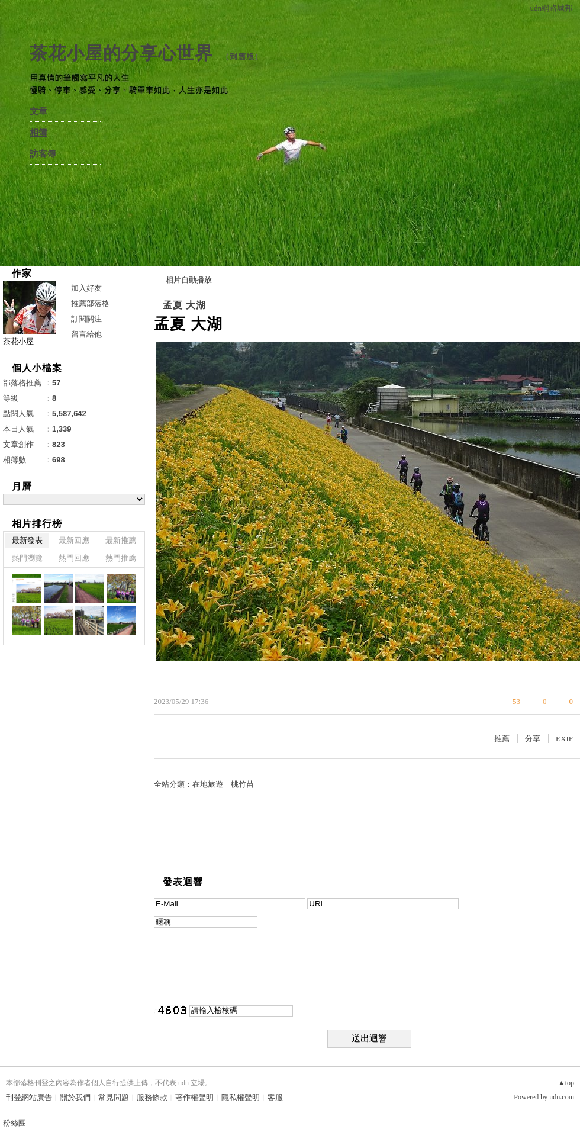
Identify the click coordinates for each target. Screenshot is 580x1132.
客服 (275, 1097)
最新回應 (74, 540)
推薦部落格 (90, 303)
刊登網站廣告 (29, 1097)
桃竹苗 (242, 784)
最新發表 (27, 540)
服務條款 (152, 1097)
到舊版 (242, 56)
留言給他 (86, 334)
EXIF (564, 738)
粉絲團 (14, 1122)
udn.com (561, 1097)
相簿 (38, 132)
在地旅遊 (207, 784)
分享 (532, 738)
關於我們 (75, 1097)
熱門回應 (74, 558)
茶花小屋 (18, 341)
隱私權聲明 (240, 1097)
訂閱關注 (86, 318)
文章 (38, 111)
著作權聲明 (194, 1097)
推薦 (502, 738)
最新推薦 (120, 540)
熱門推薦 (120, 558)
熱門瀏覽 (27, 558)
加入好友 (86, 288)
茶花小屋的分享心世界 (121, 53)
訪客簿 (43, 154)
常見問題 (113, 1097)
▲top (566, 1083)
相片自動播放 (189, 279)
